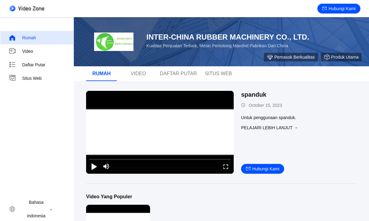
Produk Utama (341, 57)
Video (21, 51)
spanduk (253, 94)
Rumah (22, 37)
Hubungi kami (339, 8)
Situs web (25, 78)
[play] (160, 132)
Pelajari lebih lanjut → (269, 127)
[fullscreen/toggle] (226, 166)
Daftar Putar (27, 64)
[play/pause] (94, 166)
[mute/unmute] (106, 166)
